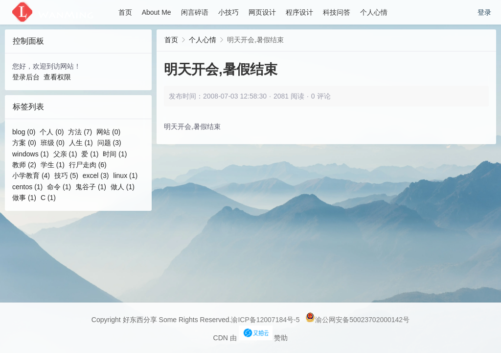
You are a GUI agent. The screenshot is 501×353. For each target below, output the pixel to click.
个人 (52, 132)
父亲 (65, 154)
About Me (156, 12)
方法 (80, 132)
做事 (24, 198)
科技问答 (336, 12)
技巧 (66, 175)
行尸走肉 (88, 165)
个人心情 (373, 12)
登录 (484, 12)
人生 (81, 143)
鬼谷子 (90, 187)
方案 (24, 143)
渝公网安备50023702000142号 (357, 320)
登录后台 (26, 77)
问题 (109, 143)
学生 (53, 165)
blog (23, 132)
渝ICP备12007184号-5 (265, 320)
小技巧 (228, 12)
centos (27, 187)
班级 (53, 143)
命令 (59, 187)
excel (96, 175)
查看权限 (57, 77)
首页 (125, 12)
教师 (24, 165)
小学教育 (31, 175)
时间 (115, 154)
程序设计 (299, 12)
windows (30, 154)
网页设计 (262, 12)
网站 (108, 132)
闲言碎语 (194, 12)
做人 (123, 187)
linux (125, 175)
